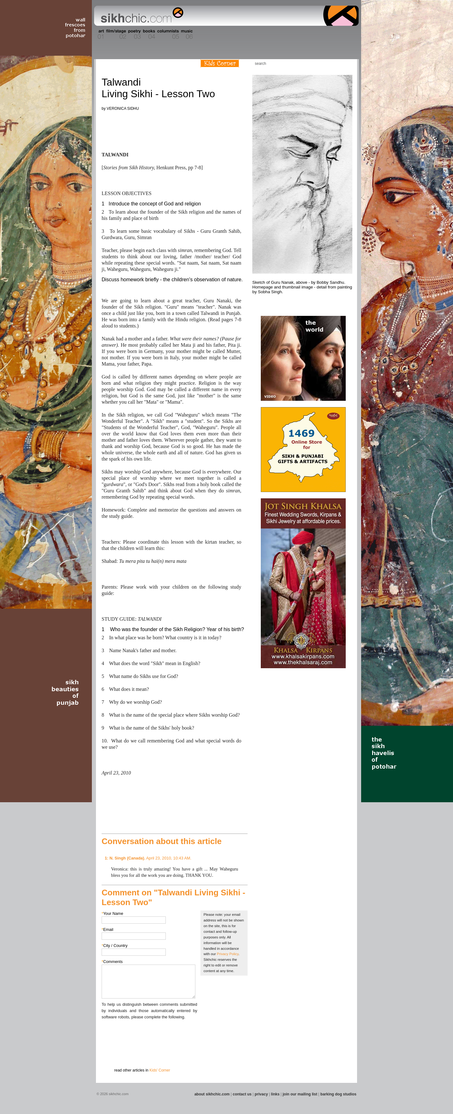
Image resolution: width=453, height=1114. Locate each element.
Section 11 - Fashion (257, 34)
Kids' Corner (159, 1070)
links (275, 1094)
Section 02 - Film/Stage (115, 34)
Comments (112, 961)
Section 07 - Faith (198, 34)
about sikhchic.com (212, 1094)
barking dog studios (338, 1094)
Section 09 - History (226, 34)
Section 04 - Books (148, 34)
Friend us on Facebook (327, 63)
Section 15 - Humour (331, 34)
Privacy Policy (227, 954)
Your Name (112, 913)
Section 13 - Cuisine (289, 34)
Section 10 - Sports (241, 34)
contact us (242, 1094)
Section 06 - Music (186, 34)
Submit (111, 1053)
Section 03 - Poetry (133, 34)
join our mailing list (300, 1094)
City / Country (115, 945)
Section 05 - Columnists (168, 34)
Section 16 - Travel (346, 34)
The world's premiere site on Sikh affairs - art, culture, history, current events (140, 16)
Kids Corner (219, 63)
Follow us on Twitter (336, 63)
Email (107, 929)
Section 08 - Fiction (211, 34)
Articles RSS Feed (346, 63)
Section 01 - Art (99, 34)
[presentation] (149, 1032)
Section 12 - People (273, 34)
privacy (261, 1094)
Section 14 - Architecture (310, 34)
